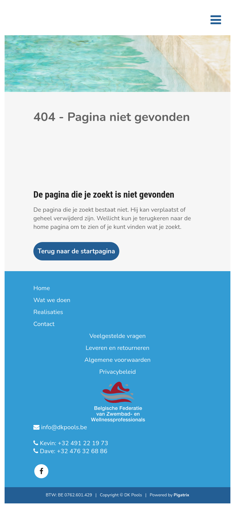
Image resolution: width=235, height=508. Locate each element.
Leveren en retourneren (118, 348)
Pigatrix (181, 495)
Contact (43, 324)
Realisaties (48, 312)
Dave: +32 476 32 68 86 (72, 451)
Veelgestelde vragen (117, 336)
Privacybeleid (117, 372)
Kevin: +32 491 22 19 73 (73, 443)
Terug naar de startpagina (76, 251)
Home (41, 288)
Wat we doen (51, 300)
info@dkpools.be (63, 427)
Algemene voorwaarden (117, 360)
